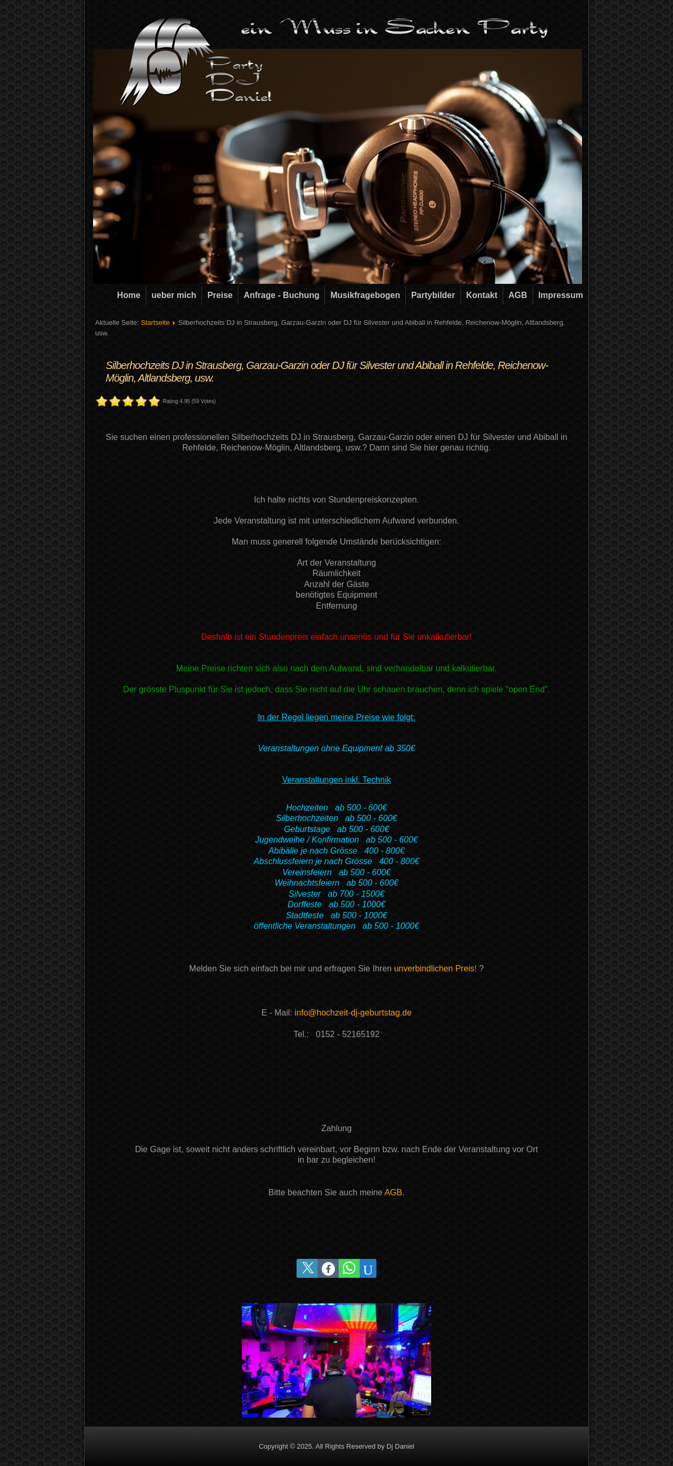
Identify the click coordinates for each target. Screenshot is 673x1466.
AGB (517, 295)
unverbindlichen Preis (434, 968)
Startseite (155, 322)
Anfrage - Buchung (281, 295)
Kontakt (482, 295)
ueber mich (173, 295)
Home (128, 295)
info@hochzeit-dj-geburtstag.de (353, 1012)
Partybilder (433, 295)
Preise (219, 295)
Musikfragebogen (365, 295)
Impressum (560, 295)
